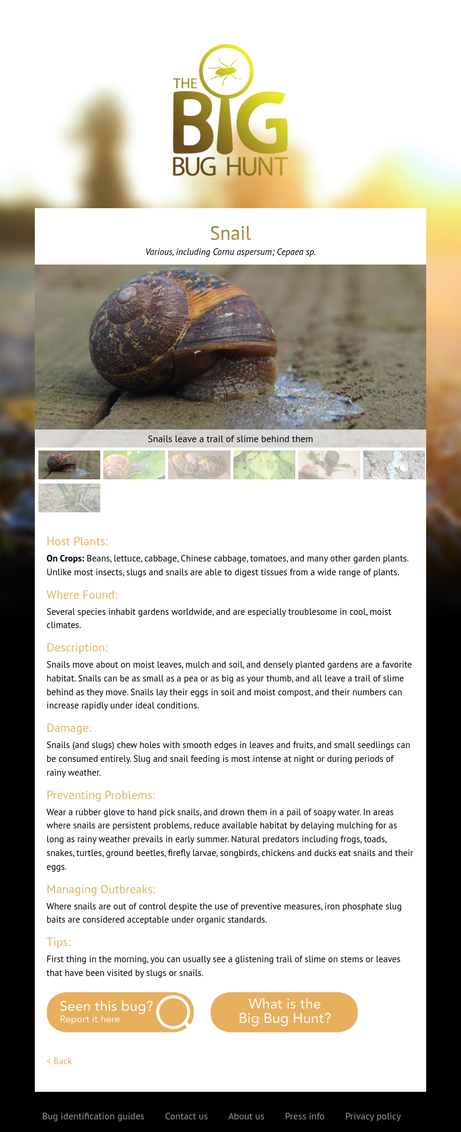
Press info (305, 1116)
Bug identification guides (93, 1116)
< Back (59, 1061)
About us (246, 1116)
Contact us (186, 1116)
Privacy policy (373, 1116)
